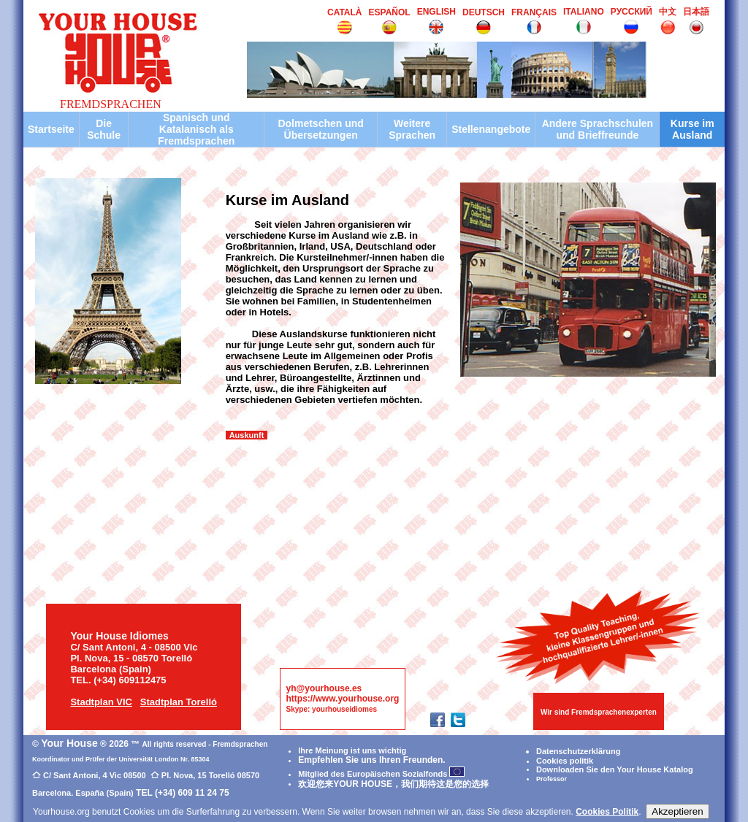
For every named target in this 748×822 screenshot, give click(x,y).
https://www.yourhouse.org (343, 699)
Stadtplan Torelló (178, 701)
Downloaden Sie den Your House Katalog (614, 769)
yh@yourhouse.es (324, 688)
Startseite (51, 129)
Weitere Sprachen (412, 129)
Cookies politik (564, 760)
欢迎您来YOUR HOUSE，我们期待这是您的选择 (393, 784)
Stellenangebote (490, 129)
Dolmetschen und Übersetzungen (320, 129)
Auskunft (246, 435)
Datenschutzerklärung (578, 751)
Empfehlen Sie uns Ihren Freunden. (371, 760)
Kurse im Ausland (692, 129)
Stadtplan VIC (101, 701)
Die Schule (104, 129)
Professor (551, 779)
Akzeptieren (677, 811)
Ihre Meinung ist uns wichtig (352, 750)
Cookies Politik (607, 812)
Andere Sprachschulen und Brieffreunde (598, 129)
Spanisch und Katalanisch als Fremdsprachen (196, 129)
